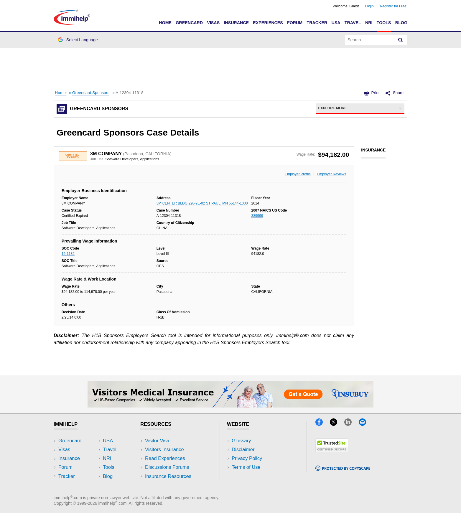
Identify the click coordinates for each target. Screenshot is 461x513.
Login (369, 6)
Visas (213, 22)
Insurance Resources (168, 476)
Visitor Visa (157, 440)
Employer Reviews (331, 174)
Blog (401, 22)
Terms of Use (246, 467)
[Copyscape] (342, 469)
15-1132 (68, 254)
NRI (369, 22)
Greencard (189, 22)
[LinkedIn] (351, 424)
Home (165, 22)
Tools (384, 22)
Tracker (317, 22)
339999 (257, 216)
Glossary (241, 440)
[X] (337, 424)
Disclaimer (243, 449)
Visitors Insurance (164, 449)
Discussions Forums (167, 467)
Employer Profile (298, 174)
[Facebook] (322, 424)
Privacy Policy (247, 458)
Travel (353, 22)
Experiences (268, 22)
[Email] (365, 424)
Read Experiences (165, 458)
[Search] (401, 40)
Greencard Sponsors (90, 92)
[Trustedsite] (331, 450)
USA (335, 22)
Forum (294, 22)
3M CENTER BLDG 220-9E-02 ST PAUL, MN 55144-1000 (202, 203)
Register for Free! (393, 6)
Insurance (236, 22)
